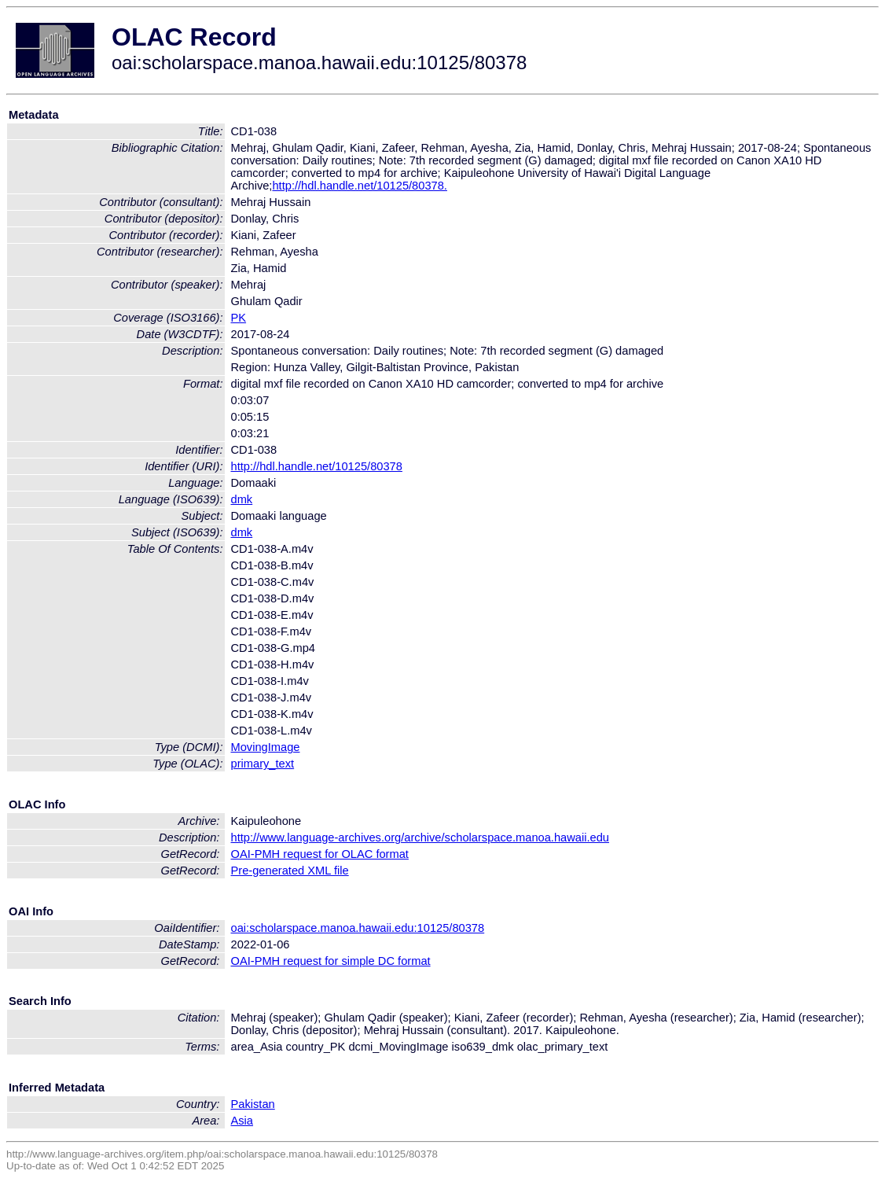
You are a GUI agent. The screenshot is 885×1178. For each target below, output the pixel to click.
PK (239, 317)
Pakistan (253, 1104)
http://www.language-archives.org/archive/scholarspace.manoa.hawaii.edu (420, 837)
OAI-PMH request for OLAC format (320, 854)
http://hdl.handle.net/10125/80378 (316, 466)
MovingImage (265, 747)
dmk (242, 499)
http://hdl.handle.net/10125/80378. (359, 185)
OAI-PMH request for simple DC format (331, 961)
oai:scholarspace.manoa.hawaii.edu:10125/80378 (358, 928)
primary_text (263, 763)
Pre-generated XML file (290, 870)
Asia (242, 1120)
